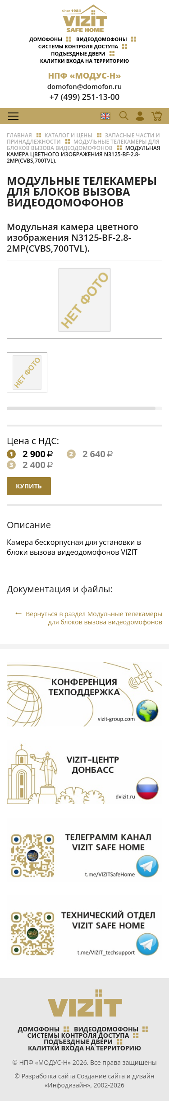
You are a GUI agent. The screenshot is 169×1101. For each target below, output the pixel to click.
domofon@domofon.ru (84, 86)
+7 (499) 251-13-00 (85, 96)
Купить (29, 486)
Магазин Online (154, 116)
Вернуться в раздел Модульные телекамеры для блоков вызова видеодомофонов (94, 617)
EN (105, 116)
